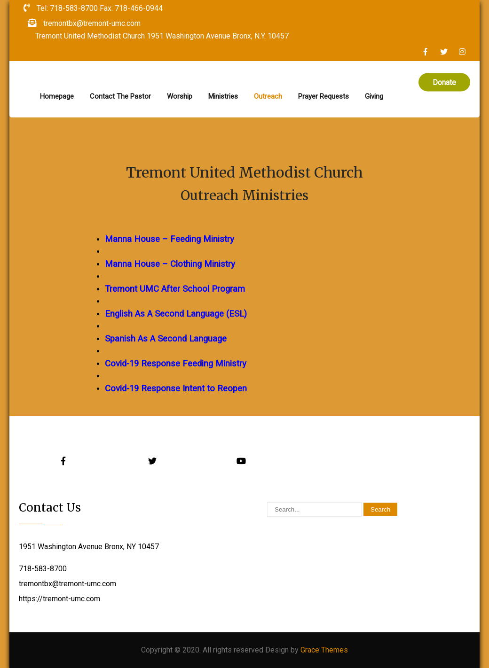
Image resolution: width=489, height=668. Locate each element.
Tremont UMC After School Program (175, 289)
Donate (444, 82)
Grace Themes (324, 649)
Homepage (57, 96)
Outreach (268, 96)
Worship (179, 96)
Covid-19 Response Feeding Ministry (175, 363)
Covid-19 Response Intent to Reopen (176, 388)
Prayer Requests (323, 96)
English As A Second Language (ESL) (176, 314)
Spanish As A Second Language (166, 339)
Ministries (223, 96)
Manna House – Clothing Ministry (170, 264)
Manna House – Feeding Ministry (169, 239)
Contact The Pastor (120, 96)
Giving (374, 96)
